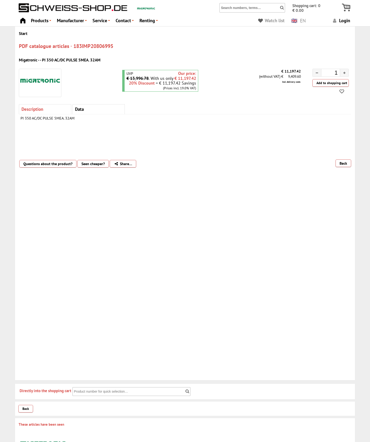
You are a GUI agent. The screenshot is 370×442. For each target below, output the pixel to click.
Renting (149, 21)
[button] (344, 73)
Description (32, 109)
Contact (125, 21)
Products (42, 21)
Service (101, 21)
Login (341, 20)
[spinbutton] (327, 73)
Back (343, 163)
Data (79, 109)
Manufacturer (72, 21)
